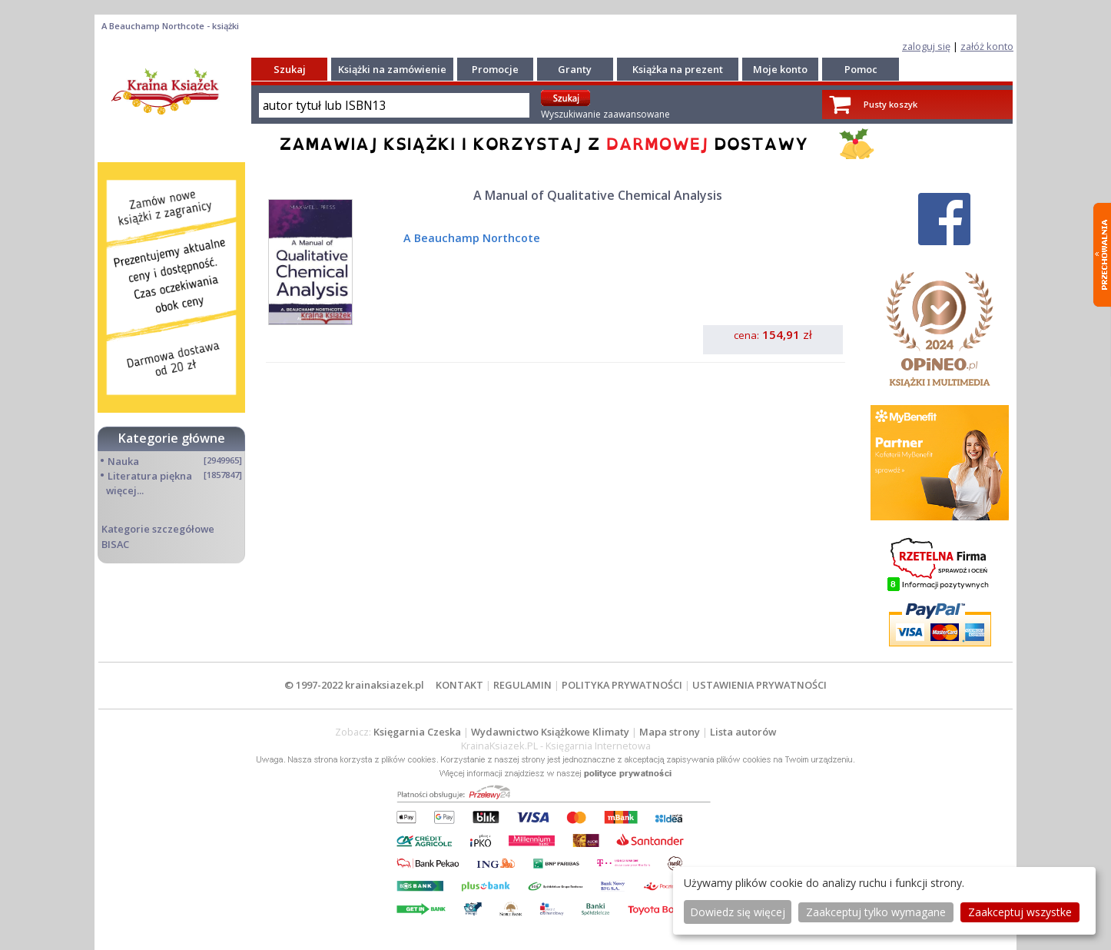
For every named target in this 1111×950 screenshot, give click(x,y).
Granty (575, 69)
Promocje (495, 69)
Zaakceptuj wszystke (1020, 912)
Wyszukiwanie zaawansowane (605, 114)
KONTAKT (459, 685)
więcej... (125, 490)
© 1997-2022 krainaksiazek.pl (354, 685)
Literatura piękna (150, 476)
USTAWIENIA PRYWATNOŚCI (759, 685)
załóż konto (986, 46)
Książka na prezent (677, 69)
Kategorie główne (171, 438)
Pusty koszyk (890, 104)
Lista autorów (743, 732)
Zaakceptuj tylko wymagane (876, 912)
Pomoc (860, 69)
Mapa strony (669, 732)
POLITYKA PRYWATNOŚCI (622, 685)
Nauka (123, 461)
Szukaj (290, 69)
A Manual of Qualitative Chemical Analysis (597, 195)
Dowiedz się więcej (737, 912)
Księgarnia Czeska (417, 732)
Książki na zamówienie (392, 69)
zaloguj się (926, 46)
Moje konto (780, 69)
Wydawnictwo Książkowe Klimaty (550, 732)
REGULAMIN (522, 685)
